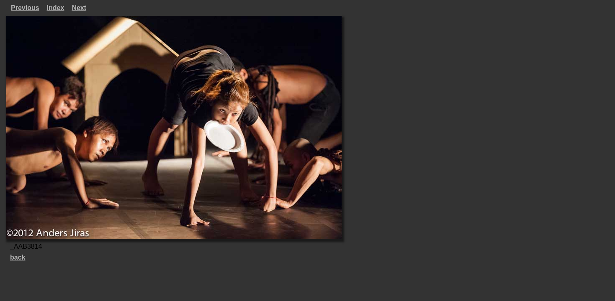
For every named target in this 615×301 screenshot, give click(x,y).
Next (79, 7)
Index (55, 7)
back (17, 257)
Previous (25, 7)
